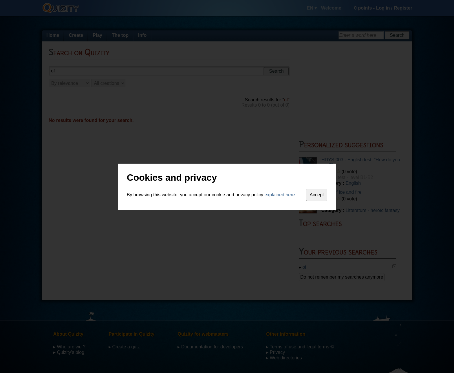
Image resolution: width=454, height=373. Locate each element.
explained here (280, 194)
